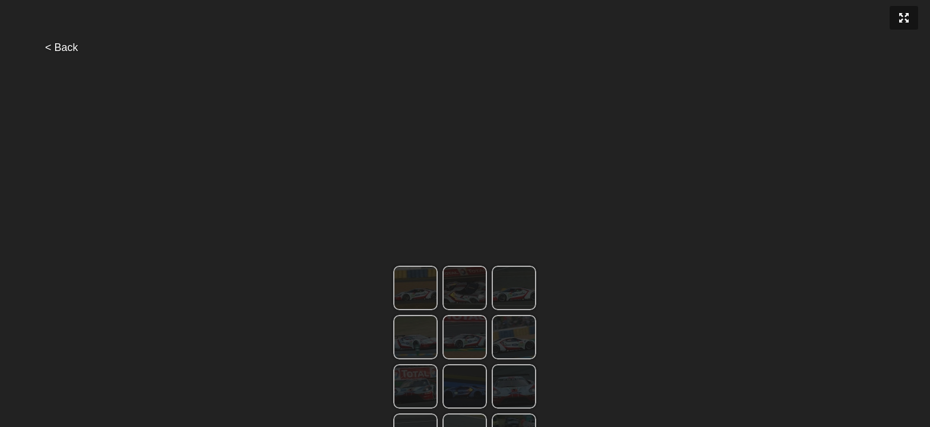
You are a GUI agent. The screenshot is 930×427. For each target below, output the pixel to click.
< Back (61, 47)
